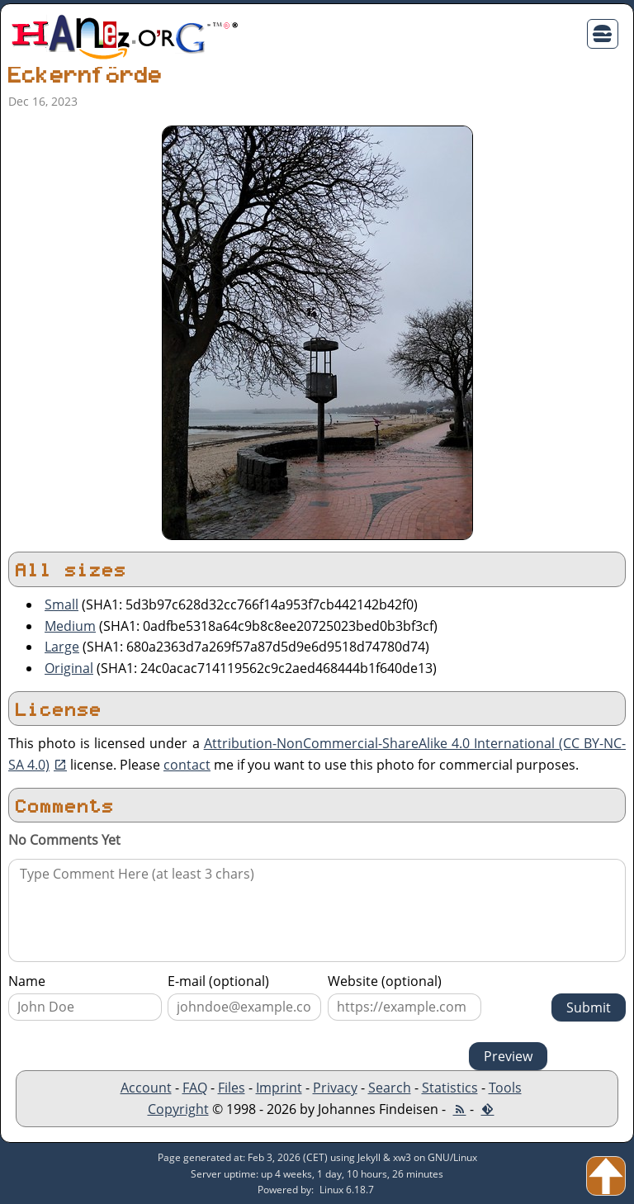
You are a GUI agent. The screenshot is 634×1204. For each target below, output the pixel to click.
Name (26, 981)
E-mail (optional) (218, 981)
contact (187, 765)
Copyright (178, 1109)
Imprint (279, 1087)
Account (146, 1087)
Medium (70, 626)
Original (69, 668)
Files (231, 1087)
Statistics (450, 1087)
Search (389, 1087)
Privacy (335, 1087)
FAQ (194, 1087)
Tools (505, 1087)
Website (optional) (385, 981)
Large (62, 647)
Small (61, 604)
